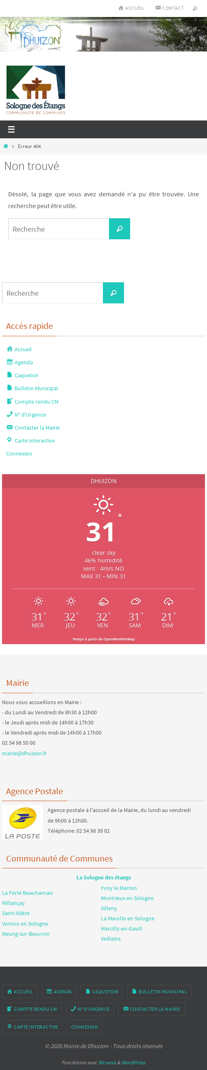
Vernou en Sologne (25, 923)
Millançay (13, 903)
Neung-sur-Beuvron (26, 933)
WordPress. (134, 1062)
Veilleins (111, 938)
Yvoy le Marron (119, 888)
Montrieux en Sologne (127, 898)
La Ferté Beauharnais (27, 892)
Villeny (109, 908)
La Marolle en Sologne (128, 918)
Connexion (19, 453)
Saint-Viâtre (16, 913)
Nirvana (107, 1062)
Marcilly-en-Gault (121, 928)
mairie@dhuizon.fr (24, 753)
